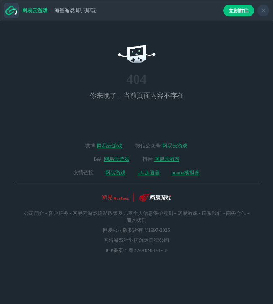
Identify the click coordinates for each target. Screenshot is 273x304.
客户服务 (58, 213)
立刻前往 (239, 11)
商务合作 (236, 213)
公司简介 (34, 213)
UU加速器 (148, 173)
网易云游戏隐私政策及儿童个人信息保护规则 (123, 213)
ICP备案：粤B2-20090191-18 (136, 250)
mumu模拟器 (186, 173)
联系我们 (212, 213)
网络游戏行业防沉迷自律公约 (136, 240)
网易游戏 (115, 173)
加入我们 (136, 220)
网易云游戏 (109, 146)
